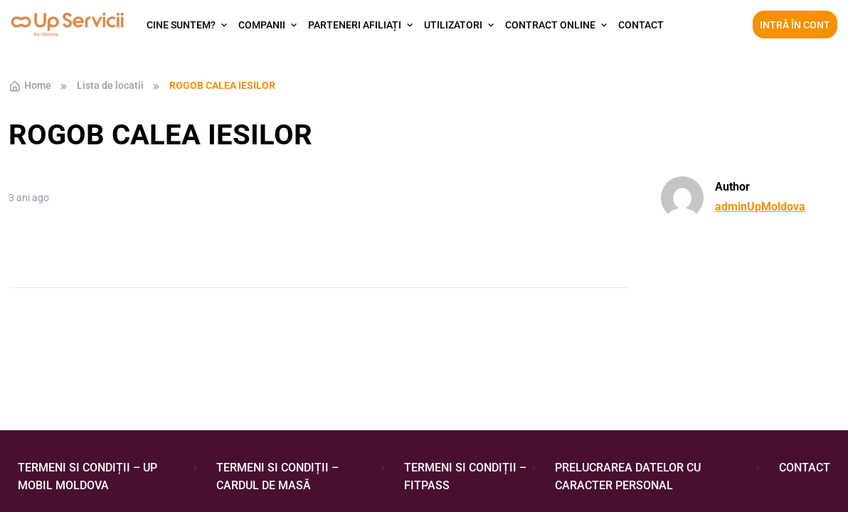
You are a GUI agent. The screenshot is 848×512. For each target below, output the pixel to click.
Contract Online (550, 25)
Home (30, 86)
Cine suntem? (181, 25)
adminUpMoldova (760, 206)
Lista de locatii (110, 85)
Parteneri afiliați (354, 25)
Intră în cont (795, 25)
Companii (261, 25)
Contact (641, 25)
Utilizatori (453, 25)
